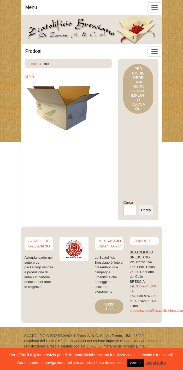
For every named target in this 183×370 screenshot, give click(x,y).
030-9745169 (146, 286)
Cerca (128, 202)
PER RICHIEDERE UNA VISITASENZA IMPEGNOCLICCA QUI (138, 89)
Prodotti (33, 51)
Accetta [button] (135, 363)
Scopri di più (109, 306)
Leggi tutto (156, 362)
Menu (31, 7)
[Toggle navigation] (154, 7)
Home (33, 63)
